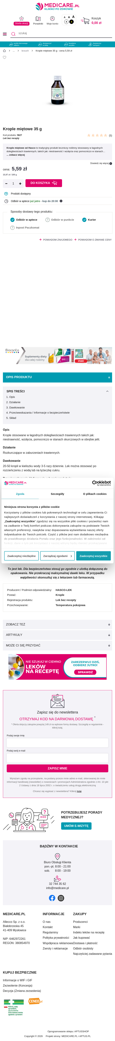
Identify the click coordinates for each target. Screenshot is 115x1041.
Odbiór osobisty (83, 948)
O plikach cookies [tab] (95, 493)
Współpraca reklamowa (58, 943)
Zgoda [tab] (20, 493)
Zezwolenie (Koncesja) (17, 985)
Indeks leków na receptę (89, 932)
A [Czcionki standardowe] (65, 17)
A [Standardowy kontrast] (66, 22)
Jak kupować (81, 937)
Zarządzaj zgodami (57, 555)
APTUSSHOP (81, 1031)
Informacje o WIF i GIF (17, 980)
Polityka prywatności (56, 937)
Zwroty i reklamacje (55, 948)
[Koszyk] (85, 20)
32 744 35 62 (57, 883)
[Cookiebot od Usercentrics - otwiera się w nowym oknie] (95, 483)
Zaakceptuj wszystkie (94, 555)
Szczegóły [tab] (57, 493)
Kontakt (48, 927)
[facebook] (52, 898)
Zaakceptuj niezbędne (21, 555)
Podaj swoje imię (16, 735)
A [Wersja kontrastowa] (71, 22)
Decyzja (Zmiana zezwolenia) (22, 990)
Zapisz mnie (57, 768)
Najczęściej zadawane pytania (92, 953)
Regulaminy (50, 932)
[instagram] (61, 898)
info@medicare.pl (57, 888)
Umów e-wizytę (76, 825)
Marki (76, 927)
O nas (47, 921)
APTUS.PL (85, 1036)
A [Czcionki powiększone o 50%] (69, 17)
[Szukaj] (13, 34)
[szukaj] (61, 34)
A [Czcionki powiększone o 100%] (73, 17)
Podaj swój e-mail (16, 750)
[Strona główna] (4, 51)
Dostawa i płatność (85, 943)
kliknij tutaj (57, 727)
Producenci (80, 921)
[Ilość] (13, 183)
